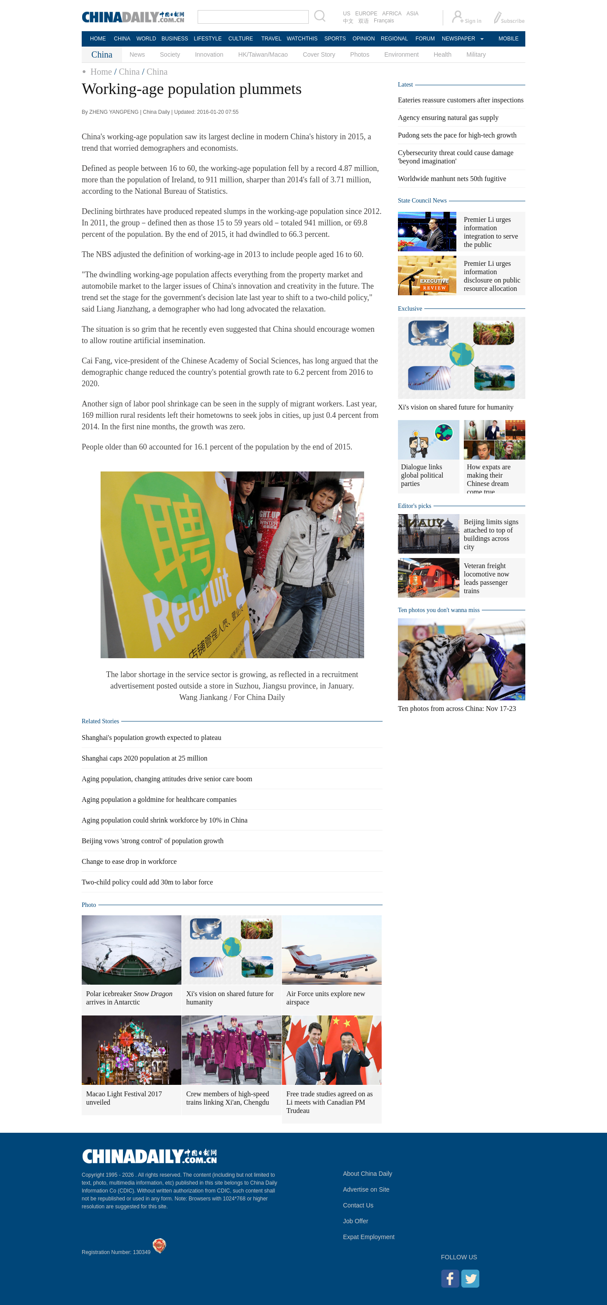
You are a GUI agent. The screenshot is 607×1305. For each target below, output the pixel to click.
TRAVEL (271, 39)
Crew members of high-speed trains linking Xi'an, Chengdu (227, 1098)
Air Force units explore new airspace (325, 998)
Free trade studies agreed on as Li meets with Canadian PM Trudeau (329, 1102)
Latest (405, 84)
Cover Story (319, 54)
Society (170, 54)
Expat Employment (369, 1236)
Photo (89, 905)
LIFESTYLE (207, 39)
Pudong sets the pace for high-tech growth (457, 135)
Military (476, 54)
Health (442, 54)
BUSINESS (175, 39)
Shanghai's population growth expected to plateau (151, 737)
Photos (359, 54)
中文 (348, 21)
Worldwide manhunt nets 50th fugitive (452, 178)
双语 (363, 21)
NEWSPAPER (458, 39)
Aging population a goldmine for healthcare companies (159, 799)
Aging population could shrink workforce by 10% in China (165, 820)
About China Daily (367, 1173)
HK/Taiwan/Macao (263, 54)
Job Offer (355, 1221)
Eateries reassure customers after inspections (461, 100)
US (346, 14)
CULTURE (240, 39)
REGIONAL (394, 39)
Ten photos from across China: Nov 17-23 (457, 708)
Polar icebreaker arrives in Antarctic (129, 998)
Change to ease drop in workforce (129, 861)
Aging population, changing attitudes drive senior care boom (167, 779)
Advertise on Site (366, 1189)
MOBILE (508, 39)
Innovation (209, 54)
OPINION (364, 39)
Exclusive (410, 308)
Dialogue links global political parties (422, 475)
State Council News (422, 200)
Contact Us (358, 1205)
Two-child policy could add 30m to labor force (147, 882)
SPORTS (335, 39)
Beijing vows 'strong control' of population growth (153, 841)
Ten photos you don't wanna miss (439, 610)
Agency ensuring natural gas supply (448, 117)
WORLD (146, 39)
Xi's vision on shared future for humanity (230, 998)
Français (384, 21)
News (137, 54)
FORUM (425, 39)
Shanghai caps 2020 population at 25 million (144, 758)
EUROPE (366, 14)
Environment (401, 54)
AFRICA (391, 14)
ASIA (412, 14)
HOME (98, 39)
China (129, 71)
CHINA (122, 39)
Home (101, 71)
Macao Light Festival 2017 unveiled (124, 1098)
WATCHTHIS (302, 39)
